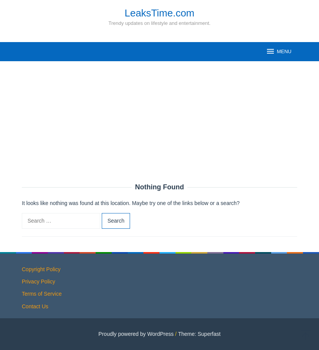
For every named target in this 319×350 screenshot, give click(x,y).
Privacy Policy (38, 281)
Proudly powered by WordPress (136, 334)
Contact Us (35, 306)
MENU (278, 51)
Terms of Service (42, 294)
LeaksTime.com (160, 13)
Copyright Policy (41, 269)
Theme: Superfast (199, 334)
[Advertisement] (159, 126)
